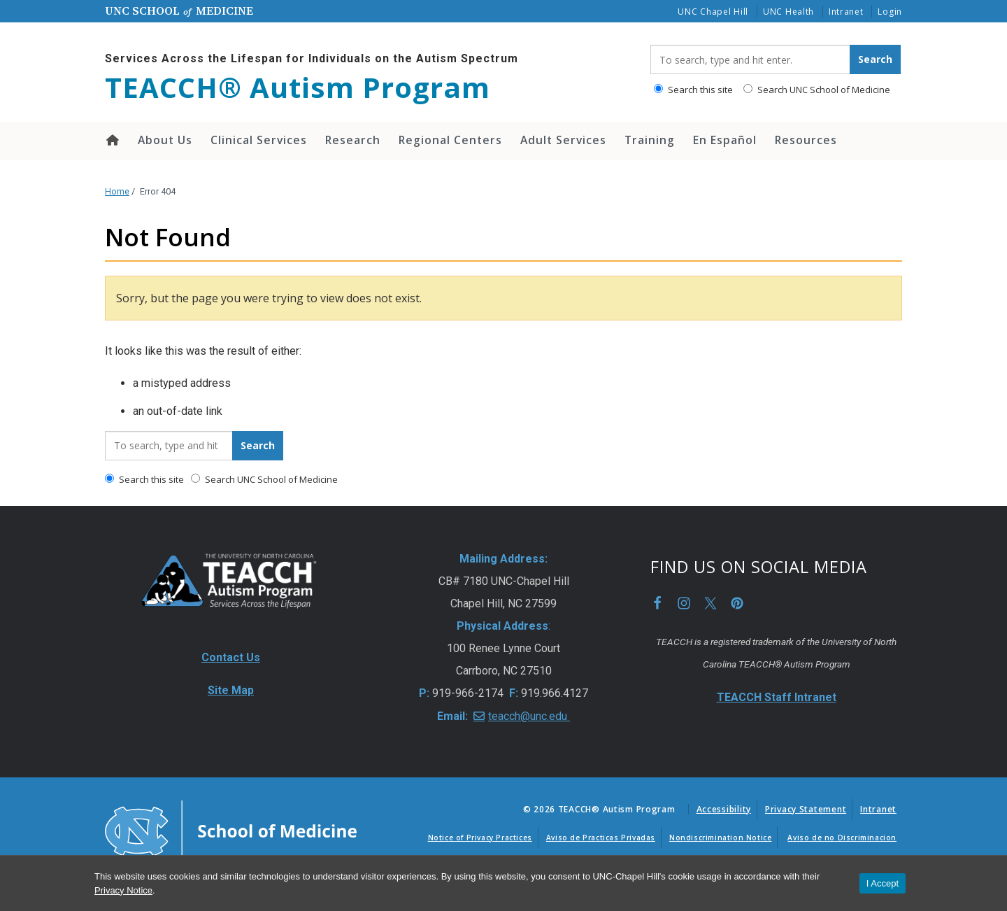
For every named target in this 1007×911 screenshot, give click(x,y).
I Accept (882, 883)
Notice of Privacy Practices (480, 837)
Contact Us (230, 657)
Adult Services (563, 140)
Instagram (684, 603)
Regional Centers (450, 140)
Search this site (693, 89)
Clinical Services (258, 140)
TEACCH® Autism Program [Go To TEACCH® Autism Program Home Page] (297, 87)
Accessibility (724, 809)
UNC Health (788, 11)
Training (649, 140)
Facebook (657, 603)
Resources (806, 140)
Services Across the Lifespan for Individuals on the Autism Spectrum (311, 58)
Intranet (846, 11)
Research (352, 140)
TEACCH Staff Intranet (776, 697)
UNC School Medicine (179, 10)
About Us (165, 140)
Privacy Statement (805, 809)
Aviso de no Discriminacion (842, 837)
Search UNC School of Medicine (816, 89)
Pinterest (737, 603)
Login (890, 11)
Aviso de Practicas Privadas (600, 837)
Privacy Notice (123, 890)
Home (111, 140)
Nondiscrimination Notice (720, 837)
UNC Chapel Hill (713, 11)
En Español (725, 140)
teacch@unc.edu (529, 716)
